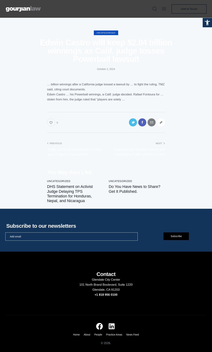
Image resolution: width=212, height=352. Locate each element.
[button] (207, 22)
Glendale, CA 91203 (106, 289)
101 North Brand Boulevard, (99, 284)
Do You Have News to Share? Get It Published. (134, 188)
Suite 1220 (125, 284)
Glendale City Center (106, 279)
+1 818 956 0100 (106, 294)
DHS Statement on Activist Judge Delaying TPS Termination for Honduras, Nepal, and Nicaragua (70, 193)
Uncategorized (106, 33)
